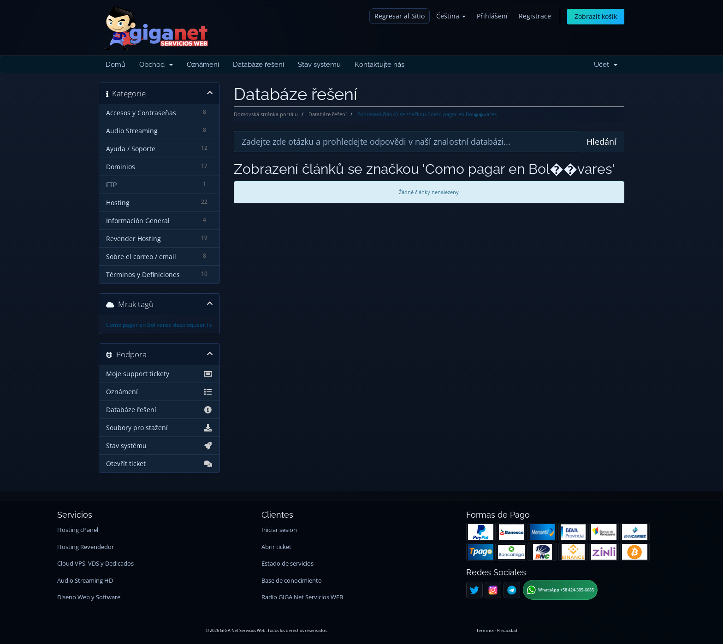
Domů (115, 64)
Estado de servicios (287, 563)
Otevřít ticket (159, 463)
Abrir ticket (276, 547)
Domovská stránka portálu (266, 114)
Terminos (485, 630)
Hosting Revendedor (85, 547)
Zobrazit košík (596, 16)
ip (209, 325)
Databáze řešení (258, 64)
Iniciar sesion (279, 530)
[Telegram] (512, 590)
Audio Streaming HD (85, 581)
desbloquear (189, 325)
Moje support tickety (159, 373)
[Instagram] (493, 590)
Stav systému (319, 64)
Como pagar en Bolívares (138, 325)
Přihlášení (492, 16)
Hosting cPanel (77, 530)
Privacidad (507, 630)
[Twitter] (474, 590)
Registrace (535, 16)
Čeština (451, 16)
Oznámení (203, 64)
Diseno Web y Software (88, 597)
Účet (605, 64)
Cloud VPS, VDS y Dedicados (95, 563)
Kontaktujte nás (379, 64)
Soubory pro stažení (159, 427)
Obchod (156, 64)
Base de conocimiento (291, 581)
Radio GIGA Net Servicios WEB (302, 597)
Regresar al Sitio (399, 16)
